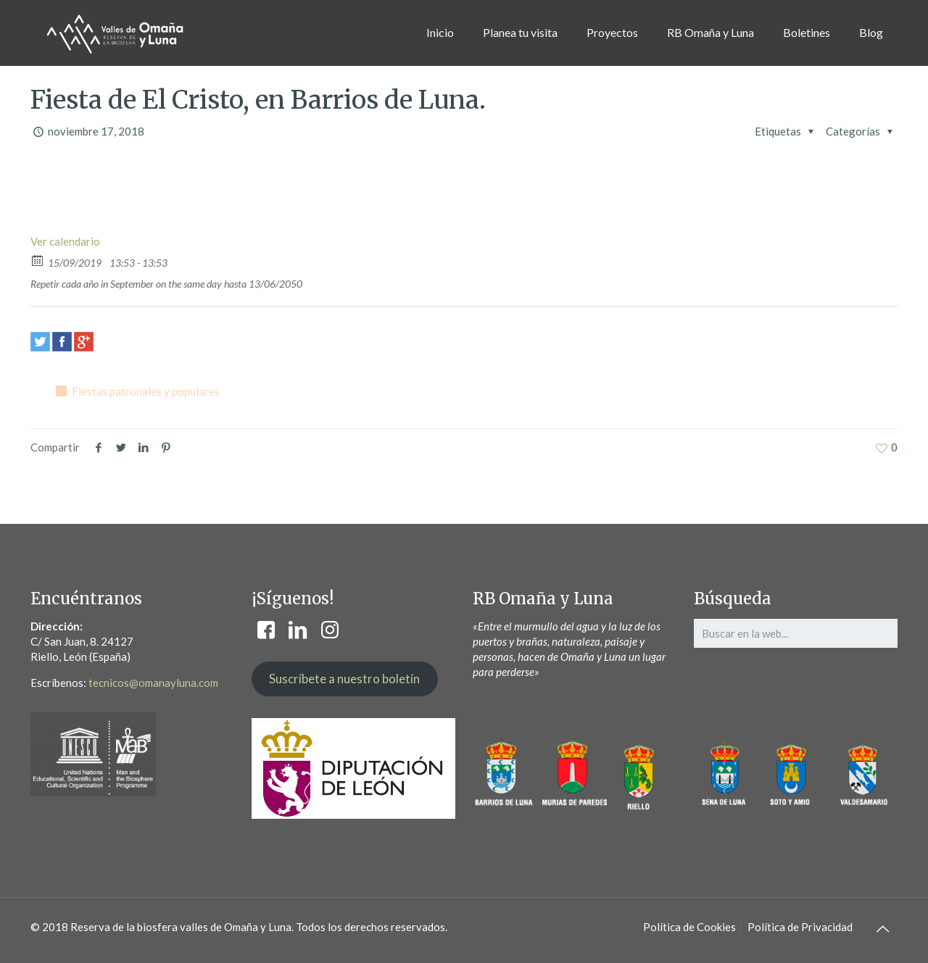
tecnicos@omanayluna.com (153, 682)
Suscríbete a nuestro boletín (344, 678)
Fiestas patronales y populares (146, 391)
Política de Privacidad (800, 926)
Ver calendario (65, 241)
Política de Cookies (689, 926)
